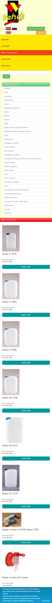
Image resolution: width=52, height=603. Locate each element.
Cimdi (6, 135)
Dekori (6, 112)
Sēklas (6, 123)
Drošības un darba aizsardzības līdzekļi (17, 131)
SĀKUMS (5, 40)
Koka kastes (8, 96)
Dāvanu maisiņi (9, 147)
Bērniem (7, 116)
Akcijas (6, 104)
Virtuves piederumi (10, 197)
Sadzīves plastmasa (10, 166)
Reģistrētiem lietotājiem (35, 29)
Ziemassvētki (8, 205)
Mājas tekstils (9, 100)
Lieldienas (7, 213)
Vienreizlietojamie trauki (12, 194)
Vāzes (6, 92)
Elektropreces (9, 139)
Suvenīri (7, 209)
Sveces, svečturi (9, 178)
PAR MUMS (5, 59)
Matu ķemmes (9, 151)
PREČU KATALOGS (9, 53)
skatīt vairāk (26, 267)
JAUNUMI (5, 46)
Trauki (6, 186)
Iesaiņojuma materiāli (11, 143)
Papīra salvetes (9, 170)
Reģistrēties (41, 33)
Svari (6, 174)
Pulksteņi (7, 88)
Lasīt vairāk (45, 601)
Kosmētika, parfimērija (12, 108)
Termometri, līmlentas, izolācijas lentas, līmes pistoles (22, 159)
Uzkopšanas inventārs (11, 182)
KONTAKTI (6, 66)
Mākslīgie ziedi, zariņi (11, 155)
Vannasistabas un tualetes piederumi (16, 190)
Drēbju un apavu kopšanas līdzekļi (16, 127)
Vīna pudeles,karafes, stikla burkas (16, 201)
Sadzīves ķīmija (9, 162)
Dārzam (6, 120)
